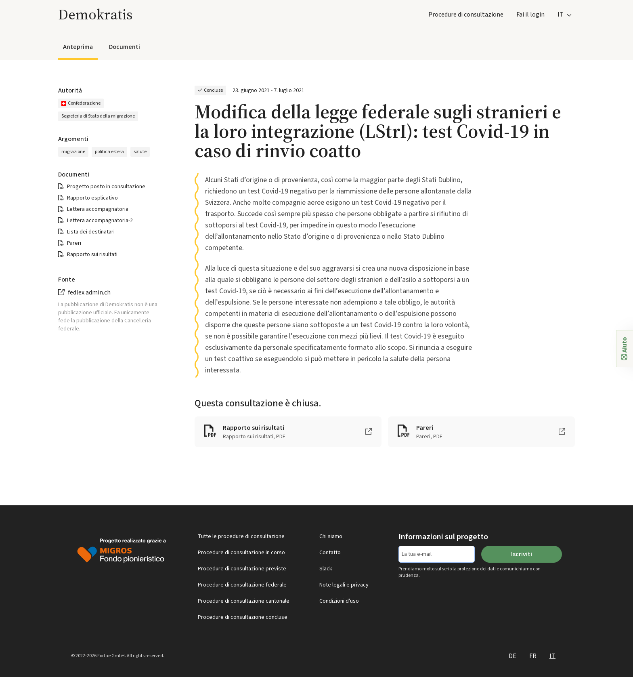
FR (533, 656)
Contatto (330, 553)
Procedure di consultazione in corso (241, 553)
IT (552, 656)
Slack (325, 569)
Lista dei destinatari (91, 232)
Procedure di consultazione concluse (242, 617)
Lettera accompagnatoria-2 (100, 221)
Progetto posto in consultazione (106, 187)
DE (512, 656)
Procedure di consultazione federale (242, 585)
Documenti (124, 46)
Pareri (74, 243)
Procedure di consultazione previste (242, 569)
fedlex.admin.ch (89, 292)
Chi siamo (330, 536)
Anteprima (78, 46)
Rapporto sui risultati (92, 254)
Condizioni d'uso (339, 601)
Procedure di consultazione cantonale (243, 601)
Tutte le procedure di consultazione (241, 536)
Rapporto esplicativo (92, 198)
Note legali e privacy (344, 585)
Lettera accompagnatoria (97, 209)
